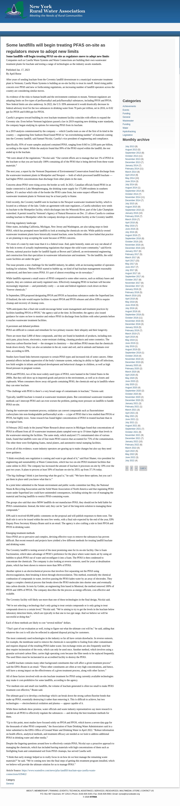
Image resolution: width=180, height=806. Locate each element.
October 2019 (131, 356)
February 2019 (132, 330)
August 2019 (131, 349)
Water (125, 128)
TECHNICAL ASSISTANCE (81, 791)
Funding (126, 113)
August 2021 (131, 425)
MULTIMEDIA (125, 791)
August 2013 (131, 149)
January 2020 (131, 365)
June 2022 (130, 457)
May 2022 (130, 454)
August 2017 (131, 273)
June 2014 (130, 181)
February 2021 (132, 406)
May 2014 (130, 178)
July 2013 (129, 146)
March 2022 (130, 448)
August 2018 (131, 311)
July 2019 (129, 346)
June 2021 (130, 419)
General (10, 783)
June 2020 (130, 381)
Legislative (128, 135)
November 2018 (132, 321)
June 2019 (130, 343)
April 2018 (130, 299)
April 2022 (130, 451)
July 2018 (129, 308)
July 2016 (129, 232)
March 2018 (130, 295)
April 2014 (130, 175)
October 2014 (131, 194)
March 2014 (130, 172)
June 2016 (130, 229)
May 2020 (130, 378)
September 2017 (133, 276)
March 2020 (130, 371)
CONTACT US (147, 791)
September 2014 (133, 191)
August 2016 (131, 235)
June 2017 (130, 267)
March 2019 (130, 333)
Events (126, 110)
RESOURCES (112, 791)
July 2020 (129, 384)
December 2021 (132, 438)
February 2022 (132, 444)
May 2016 (130, 226)
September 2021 (133, 429)
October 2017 (131, 279)
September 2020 (133, 391)
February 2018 (132, 292)
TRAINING (53, 791)
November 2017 (132, 283)
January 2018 (131, 289)
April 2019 (130, 337)
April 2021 (130, 413)
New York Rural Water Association (45, 10)
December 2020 (132, 400)
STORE (136, 791)
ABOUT (29, 791)
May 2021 (130, 416)
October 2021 (131, 432)
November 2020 (132, 397)
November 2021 (132, 435)
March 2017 (130, 257)
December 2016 (132, 248)
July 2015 (129, 203)
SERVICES (99, 791)
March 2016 (130, 219)
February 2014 (132, 168)
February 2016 (132, 216)
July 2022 (129, 460)
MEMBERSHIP (41, 791)
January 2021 (131, 403)
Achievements (129, 106)
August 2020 (131, 387)
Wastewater (128, 120)
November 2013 (132, 159)
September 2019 (133, 352)
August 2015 (131, 207)
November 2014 (132, 197)
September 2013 (133, 153)
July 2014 (129, 184)
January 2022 (131, 441)
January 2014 (131, 165)
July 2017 (129, 270)
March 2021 (130, 410)
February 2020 (132, 368)
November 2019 (132, 359)
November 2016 (132, 245)
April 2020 (130, 375)
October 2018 (131, 318)
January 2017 (131, 251)
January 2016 (131, 213)
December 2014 (132, 200)
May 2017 (130, 264)
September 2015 (133, 210)
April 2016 (130, 222)
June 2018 (130, 305)
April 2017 (130, 260)
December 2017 (132, 286)
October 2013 (131, 156)
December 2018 (132, 324)
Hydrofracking (129, 131)
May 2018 (130, 302)
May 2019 (130, 340)
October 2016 (131, 241)
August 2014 (131, 187)
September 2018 (133, 314)
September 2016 (133, 238)
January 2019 (131, 327)
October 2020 (131, 394)
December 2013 (132, 162)
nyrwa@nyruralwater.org (129, 794)
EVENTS (64, 791)
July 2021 (129, 422)
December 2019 (132, 362)
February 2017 (132, 254)
